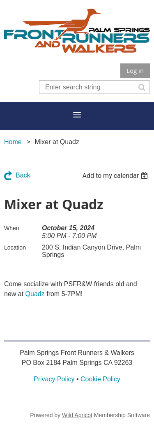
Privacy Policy (54, 379)
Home (13, 141)
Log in (135, 70)
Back (23, 175)
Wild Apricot (77, 415)
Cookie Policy (100, 379)
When (11, 228)
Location (15, 247)
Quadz (35, 293)
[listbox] (116, 175)
